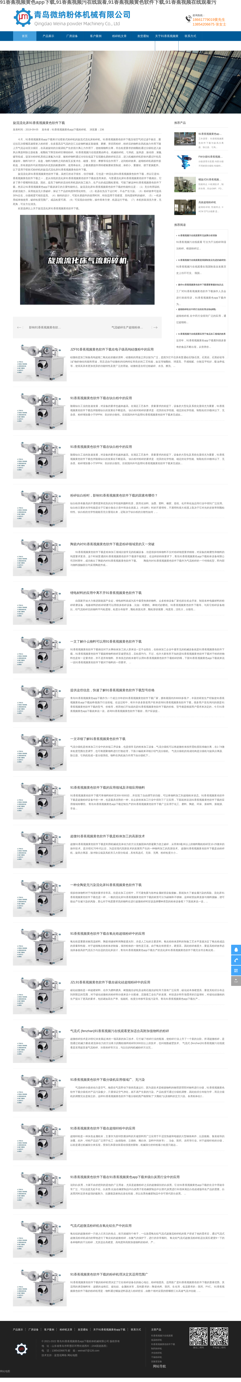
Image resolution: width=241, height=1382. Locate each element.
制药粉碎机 (156, 1348)
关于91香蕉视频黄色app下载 (109, 1329)
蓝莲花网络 (60, 1355)
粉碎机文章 (119, 36)
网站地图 (72, 1355)
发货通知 (143, 36)
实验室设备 (156, 1361)
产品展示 (48, 36)
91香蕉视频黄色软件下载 (117, 139)
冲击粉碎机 (156, 1353)
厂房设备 (72, 36)
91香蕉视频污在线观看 (88, 152)
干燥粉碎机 (156, 1357)
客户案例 (95, 36)
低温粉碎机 (156, 1340)
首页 (25, 36)
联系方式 (190, 36)
